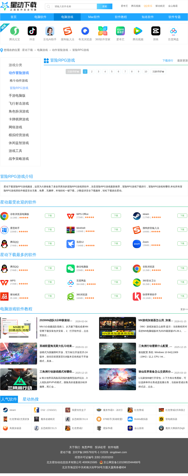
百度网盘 (173, 39)
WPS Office (82, 214)
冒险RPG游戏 (80, 50)
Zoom (146, 242)
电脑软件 (40, 17)
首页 (14, 17)
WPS (13, 280)
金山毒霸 (173, 6)
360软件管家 (103, 39)
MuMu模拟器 (141, 419)
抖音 (32, 39)
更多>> (184, 309)
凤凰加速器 (15, 428)
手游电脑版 (17, 95)
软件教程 (121, 17)
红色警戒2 (77, 428)
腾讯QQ (14, 242)
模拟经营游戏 (19, 135)
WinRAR (81, 228)
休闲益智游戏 (19, 143)
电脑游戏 (67, 17)
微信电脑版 (82, 266)
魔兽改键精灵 (48, 419)
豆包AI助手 (50, 39)
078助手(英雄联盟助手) (112, 419)
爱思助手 (15, 228)
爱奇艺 (124, 6)
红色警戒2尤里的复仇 (19, 419)
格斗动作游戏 (19, 80)
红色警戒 (139, 410)
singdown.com (118, 452)
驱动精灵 (160, 6)
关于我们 (74, 447)
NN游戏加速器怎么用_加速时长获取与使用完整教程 (156, 320)
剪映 (155, 39)
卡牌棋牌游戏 (19, 119)
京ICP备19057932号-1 (86, 452)
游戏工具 (15, 151)
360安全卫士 (149, 280)
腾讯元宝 (14, 39)
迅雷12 (80, 242)
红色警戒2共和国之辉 (175, 410)
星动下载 (27, 50)
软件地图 (113, 447)
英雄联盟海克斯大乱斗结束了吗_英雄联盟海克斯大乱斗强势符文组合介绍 (57, 346)
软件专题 (175, 17)
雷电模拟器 (171, 419)
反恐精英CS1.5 (49, 428)
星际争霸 (108, 428)
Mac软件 (94, 17)
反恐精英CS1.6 (80, 419)
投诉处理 (100, 447)
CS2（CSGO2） (49, 410)
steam (146, 214)
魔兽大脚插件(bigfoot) (175, 428)
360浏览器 (81, 294)
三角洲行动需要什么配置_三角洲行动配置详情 (156, 346)
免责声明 (87, 447)
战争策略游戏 (19, 159)
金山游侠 (139, 428)
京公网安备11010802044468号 (120, 462)
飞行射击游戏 (19, 103)
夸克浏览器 (85, 39)
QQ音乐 (148, 6)
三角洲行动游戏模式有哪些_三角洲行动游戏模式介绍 (57, 371)
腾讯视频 (136, 6)
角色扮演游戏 (19, 111)
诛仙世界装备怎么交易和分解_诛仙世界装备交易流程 (156, 371)
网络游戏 (15, 127)
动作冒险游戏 (60, 50)
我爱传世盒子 (79, 410)
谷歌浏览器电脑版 (19, 214)
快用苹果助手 (150, 294)
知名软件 (148, 17)
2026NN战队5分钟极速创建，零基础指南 (57, 320)
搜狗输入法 (67, 39)
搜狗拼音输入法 (151, 228)
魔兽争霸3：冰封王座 (112, 410)
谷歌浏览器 (148, 266)
